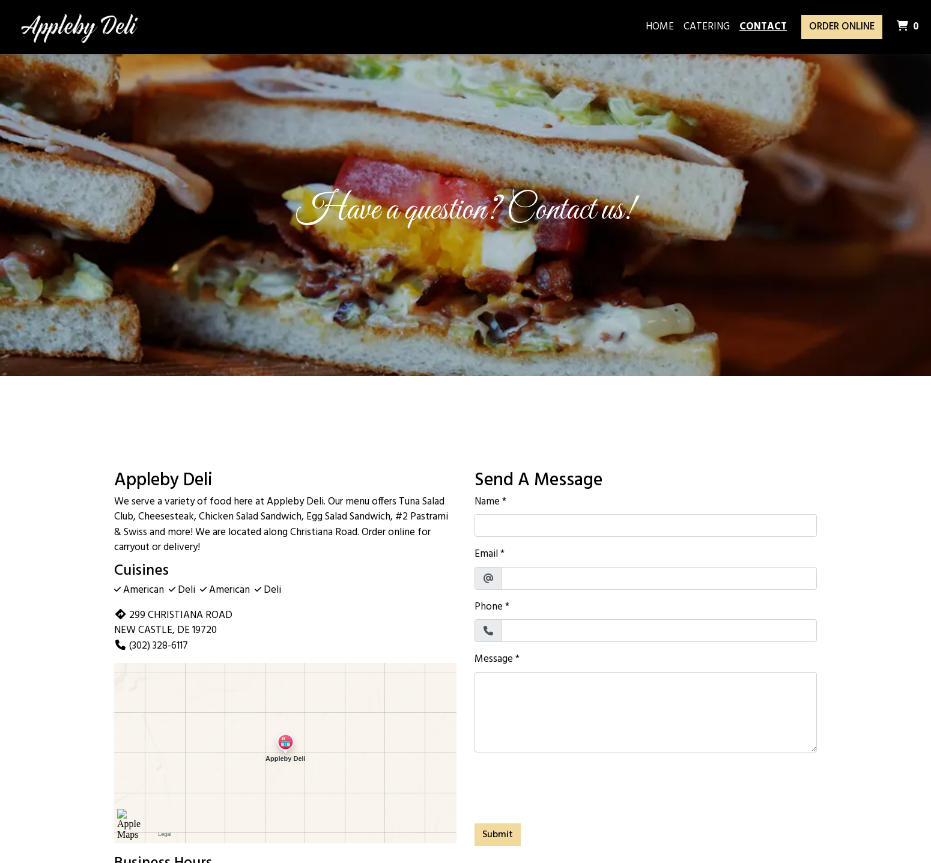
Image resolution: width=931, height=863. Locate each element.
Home (660, 27)
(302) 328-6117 (151, 646)
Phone (489, 607)
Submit (497, 835)
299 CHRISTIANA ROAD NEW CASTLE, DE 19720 (173, 623)
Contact (763, 27)
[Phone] (659, 630)
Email (486, 554)
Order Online (842, 27)
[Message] (646, 712)
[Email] (659, 578)
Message (494, 659)
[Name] (646, 525)
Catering (707, 27)
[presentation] (566, 785)
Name (487, 502)
